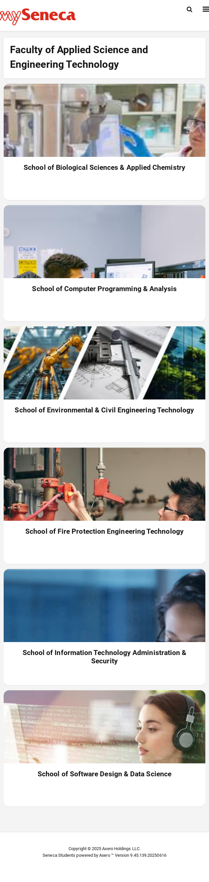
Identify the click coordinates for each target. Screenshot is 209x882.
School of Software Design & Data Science (104, 774)
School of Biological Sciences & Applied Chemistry (104, 167)
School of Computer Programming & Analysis (104, 289)
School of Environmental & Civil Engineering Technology (104, 410)
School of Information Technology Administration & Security (105, 657)
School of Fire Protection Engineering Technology (104, 531)
